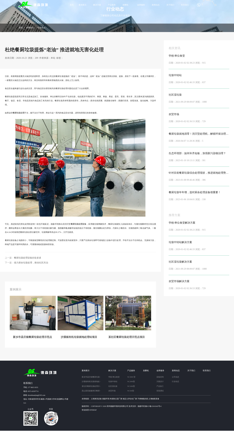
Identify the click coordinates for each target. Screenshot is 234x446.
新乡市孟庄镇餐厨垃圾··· (91, 392)
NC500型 (130, 406)
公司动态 (175, 392)
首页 (72, 5)
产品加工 (160, 401)
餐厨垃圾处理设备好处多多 (27, 273)
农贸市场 (112, 406)
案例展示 (82, 5)
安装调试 (160, 406)
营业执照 (85, 425)
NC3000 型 (131, 392)
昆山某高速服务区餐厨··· (91, 406)
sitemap (93, 425)
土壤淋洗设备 (96, 414)
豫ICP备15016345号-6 (153, 421)
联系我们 (185, 5)
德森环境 (105, 414)
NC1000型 (131, 401)
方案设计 (160, 397)
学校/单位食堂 (114, 392)
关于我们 (170, 5)
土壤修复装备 (154, 414)
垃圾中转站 (112, 397)
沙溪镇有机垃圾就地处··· (91, 397)
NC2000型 (131, 397)
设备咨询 (160, 392)
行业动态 (41, 43)
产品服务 (112, 5)
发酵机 (125, 5)
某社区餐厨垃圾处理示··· (91, 401)
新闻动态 (156, 5)
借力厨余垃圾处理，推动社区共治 (31, 278)
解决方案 (97, 5)
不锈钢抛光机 (142, 414)
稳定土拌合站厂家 (130, 414)
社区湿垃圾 (112, 401)
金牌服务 (141, 5)
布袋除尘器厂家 (116, 414)
